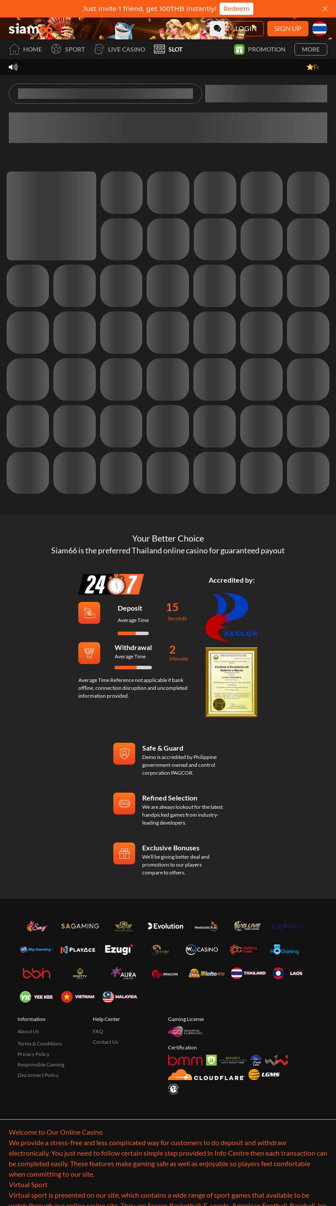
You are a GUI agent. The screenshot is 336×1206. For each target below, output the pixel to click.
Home (25, 49)
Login (246, 28)
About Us (28, 1031)
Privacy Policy (33, 1054)
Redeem (236, 9)
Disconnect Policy (38, 1075)
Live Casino (119, 49)
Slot (168, 49)
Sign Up (287, 28)
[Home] (30, 28)
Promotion (260, 49)
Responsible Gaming (41, 1064)
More (311, 49)
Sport (68, 49)
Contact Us (105, 1041)
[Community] (217, 28)
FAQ (98, 1031)
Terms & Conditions (40, 1043)
